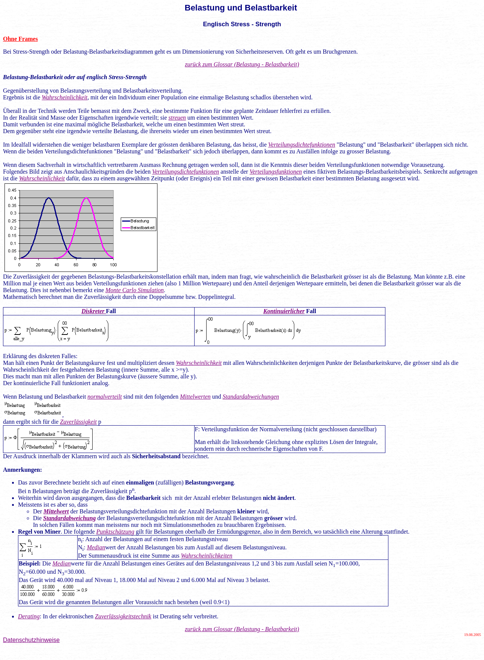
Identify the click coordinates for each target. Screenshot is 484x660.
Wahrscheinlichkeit (64, 97)
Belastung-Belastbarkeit (33, 77)
